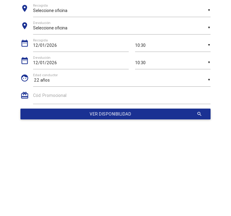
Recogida (40, 40)
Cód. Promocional (49, 95)
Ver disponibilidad (146, 114)
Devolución (42, 58)
